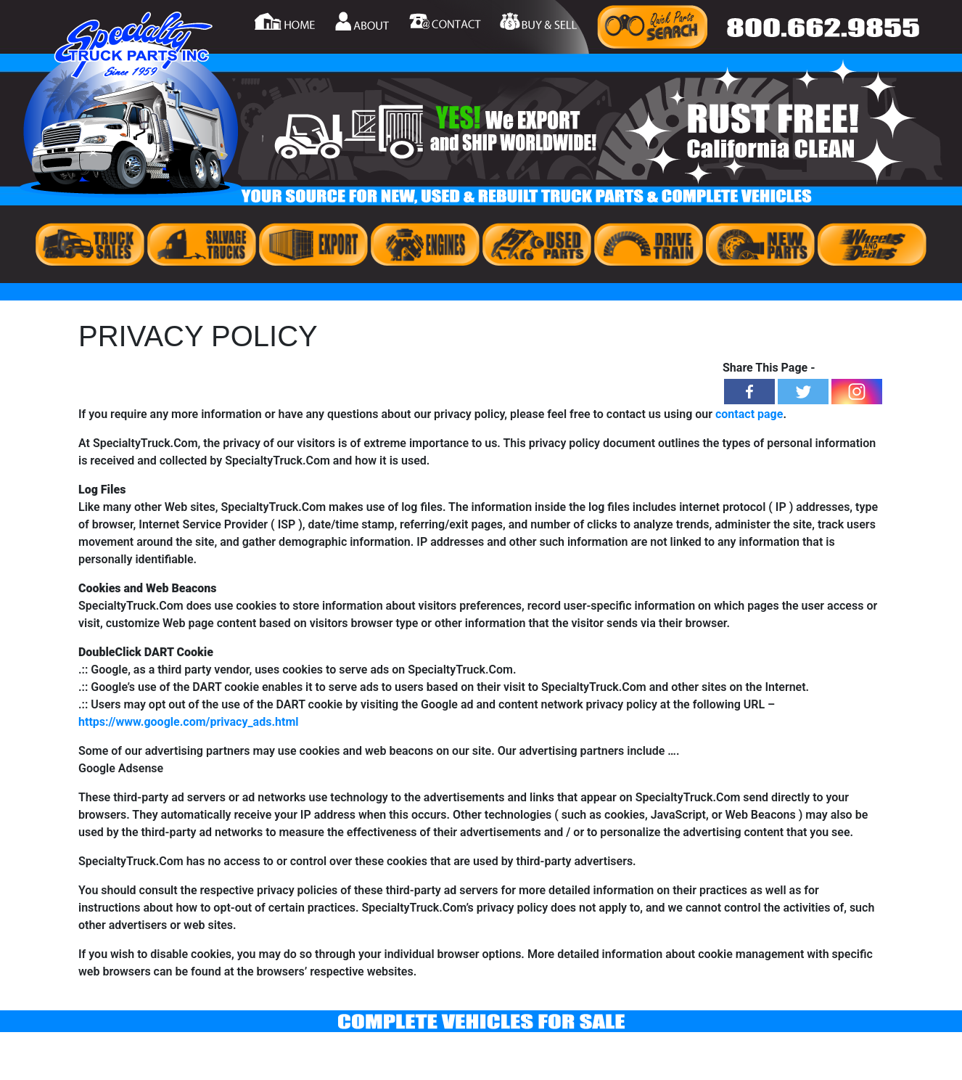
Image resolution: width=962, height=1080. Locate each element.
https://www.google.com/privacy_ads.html (188, 722)
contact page (749, 414)
